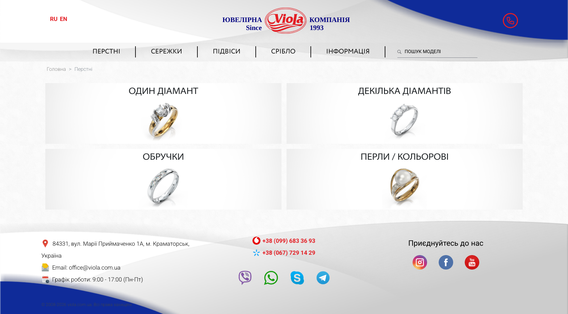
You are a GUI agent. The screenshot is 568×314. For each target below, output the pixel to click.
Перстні (106, 52)
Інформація (347, 52)
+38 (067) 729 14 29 (288, 245)
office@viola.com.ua (94, 260)
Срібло (283, 52)
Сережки (166, 52)
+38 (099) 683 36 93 (288, 234)
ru (54, 19)
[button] (510, 20)
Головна (56, 69)
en (63, 19)
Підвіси (226, 52)
